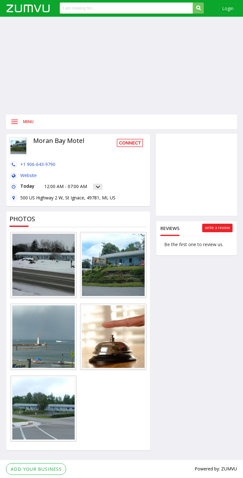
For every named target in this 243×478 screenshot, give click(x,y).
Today (21, 187)
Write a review (217, 227)
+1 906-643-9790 (37, 164)
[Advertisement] (121, 65)
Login (228, 8)
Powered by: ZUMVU (216, 469)
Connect (130, 142)
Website (28, 175)
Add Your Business (36, 469)
